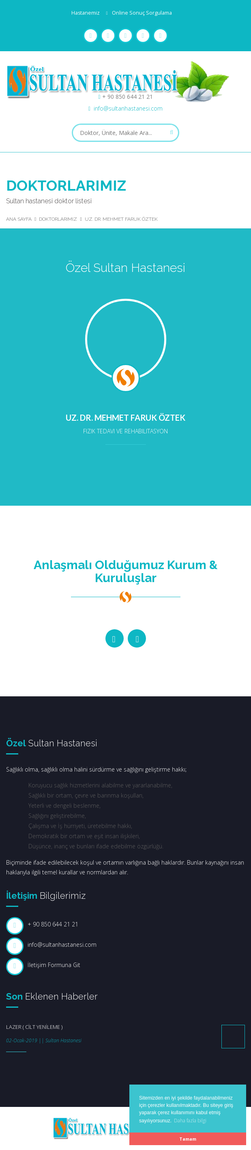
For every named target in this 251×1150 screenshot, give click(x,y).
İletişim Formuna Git (54, 965)
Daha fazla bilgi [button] (190, 1120)
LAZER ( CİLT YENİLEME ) (34, 1026)
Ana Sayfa (19, 219)
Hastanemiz (85, 12)
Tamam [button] (187, 1139)
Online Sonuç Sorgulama (142, 12)
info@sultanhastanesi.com (128, 108)
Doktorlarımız (58, 219)
